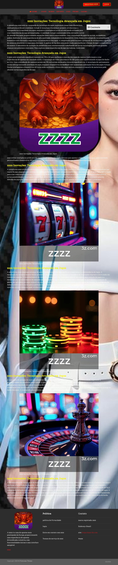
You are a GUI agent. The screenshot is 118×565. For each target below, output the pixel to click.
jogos (43, 11)
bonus (51, 11)
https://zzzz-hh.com (90, 532)
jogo (68, 11)
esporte (60, 11)
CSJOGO (108, 562)
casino (84, 12)
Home (34, 12)
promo (76, 11)
